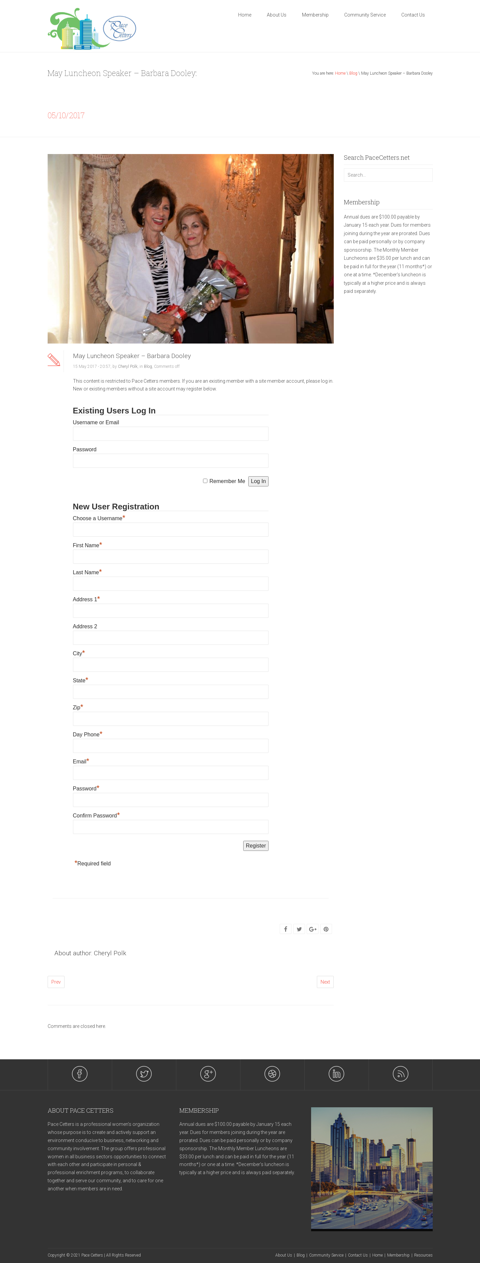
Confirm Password (96, 815)
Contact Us (413, 15)
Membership (315, 15)
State (81, 680)
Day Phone (88, 734)
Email (81, 761)
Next (325, 982)
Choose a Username (99, 518)
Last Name (87, 572)
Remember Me (227, 481)
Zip (78, 707)
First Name (87, 545)
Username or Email (96, 422)
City (79, 653)
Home (244, 15)
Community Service (365, 15)
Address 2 (85, 626)
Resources (423, 1255)
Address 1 (86, 599)
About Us (276, 15)
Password (85, 449)
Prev (56, 982)
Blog (353, 73)
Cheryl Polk (127, 366)
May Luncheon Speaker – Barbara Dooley (132, 356)
